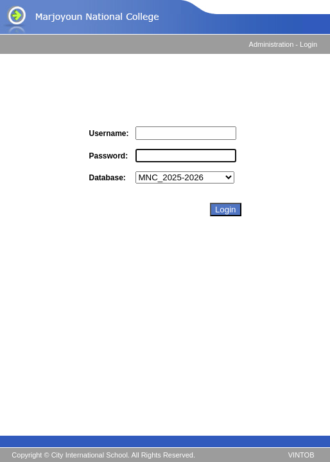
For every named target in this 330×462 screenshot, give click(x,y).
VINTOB (301, 455)
